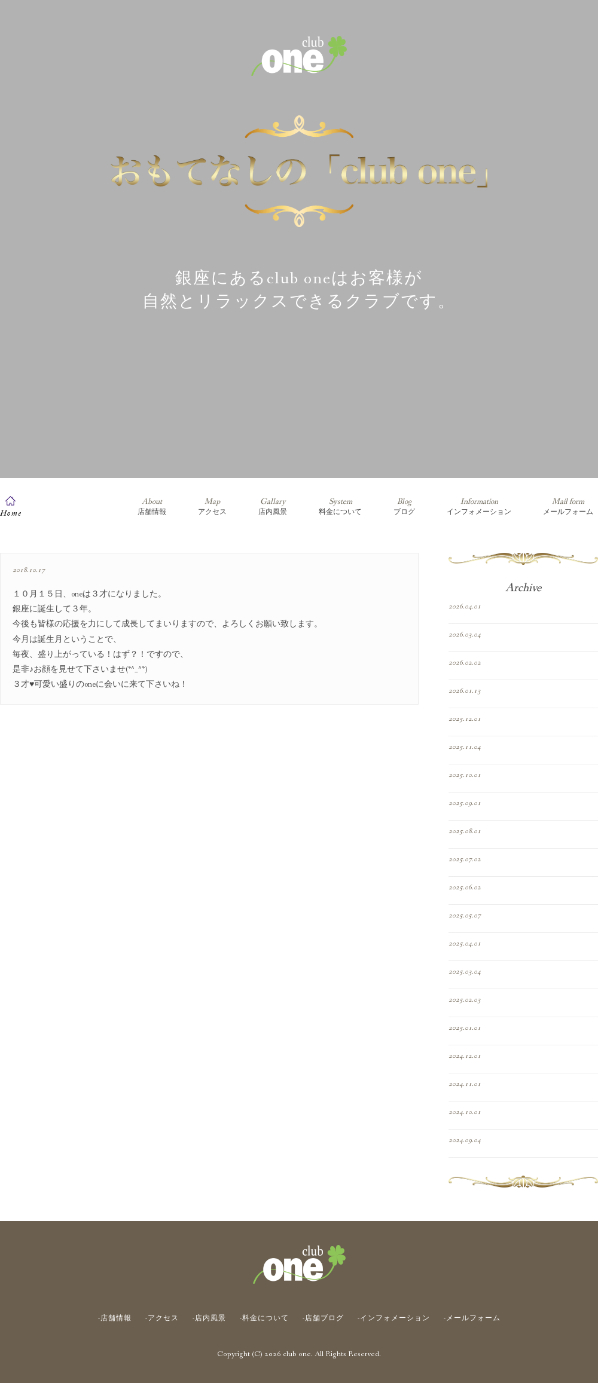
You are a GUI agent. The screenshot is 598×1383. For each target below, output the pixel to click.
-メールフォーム (472, 1318)
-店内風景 (209, 1318)
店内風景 (272, 506)
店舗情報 (152, 506)
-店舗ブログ (323, 1318)
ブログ (404, 506)
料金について (340, 506)
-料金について (264, 1318)
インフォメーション (479, 506)
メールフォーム (568, 506)
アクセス (212, 506)
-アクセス (162, 1318)
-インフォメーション (394, 1318)
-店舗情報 (115, 1318)
